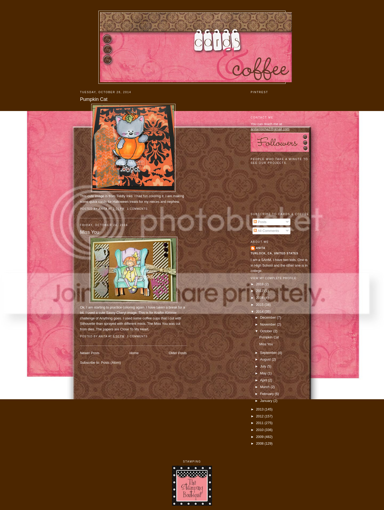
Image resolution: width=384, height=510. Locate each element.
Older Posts (178, 353)
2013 (260, 409)
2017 (260, 291)
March (265, 387)
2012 (260, 416)
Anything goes (110, 318)
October (266, 331)
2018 (260, 284)
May (263, 373)
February (267, 394)
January (266, 401)
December (268, 317)
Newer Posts (89, 353)
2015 (260, 305)
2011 (260, 423)
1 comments (137, 208)
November (268, 324)
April (264, 380)
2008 (260, 443)
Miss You (89, 232)
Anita (260, 248)
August (266, 359)
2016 (260, 298)
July (263, 366)
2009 (260, 437)
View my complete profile (273, 278)
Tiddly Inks (124, 196)
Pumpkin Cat (93, 99)
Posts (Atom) (111, 363)
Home (134, 353)
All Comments (266, 231)
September (269, 353)
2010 (260, 430)
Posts (260, 222)
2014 (260, 312)
